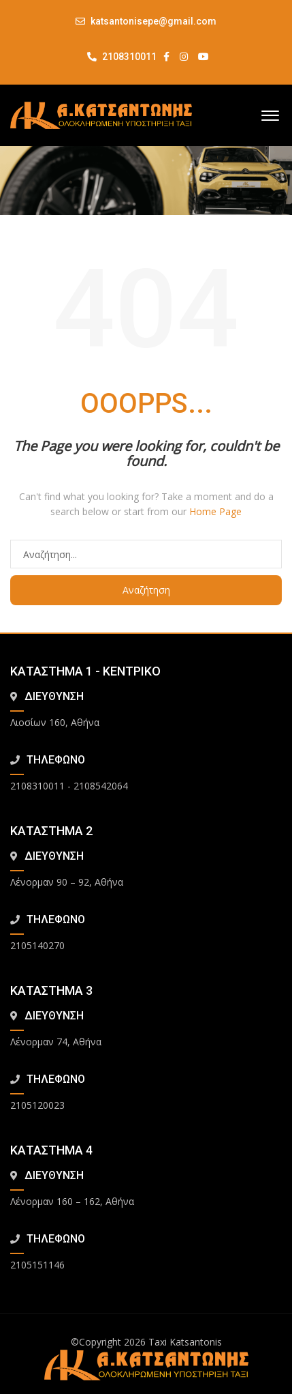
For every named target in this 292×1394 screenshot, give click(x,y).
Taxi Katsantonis (185, 1341)
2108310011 (122, 56)
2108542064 (101, 785)
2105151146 (37, 1264)
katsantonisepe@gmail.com (153, 21)
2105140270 (37, 945)
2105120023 (37, 1105)
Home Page (215, 511)
